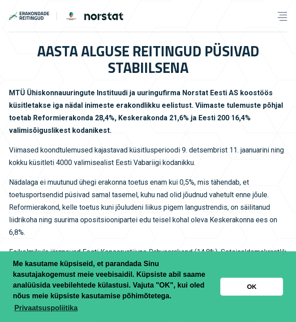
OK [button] (252, 286)
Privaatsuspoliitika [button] (45, 308)
